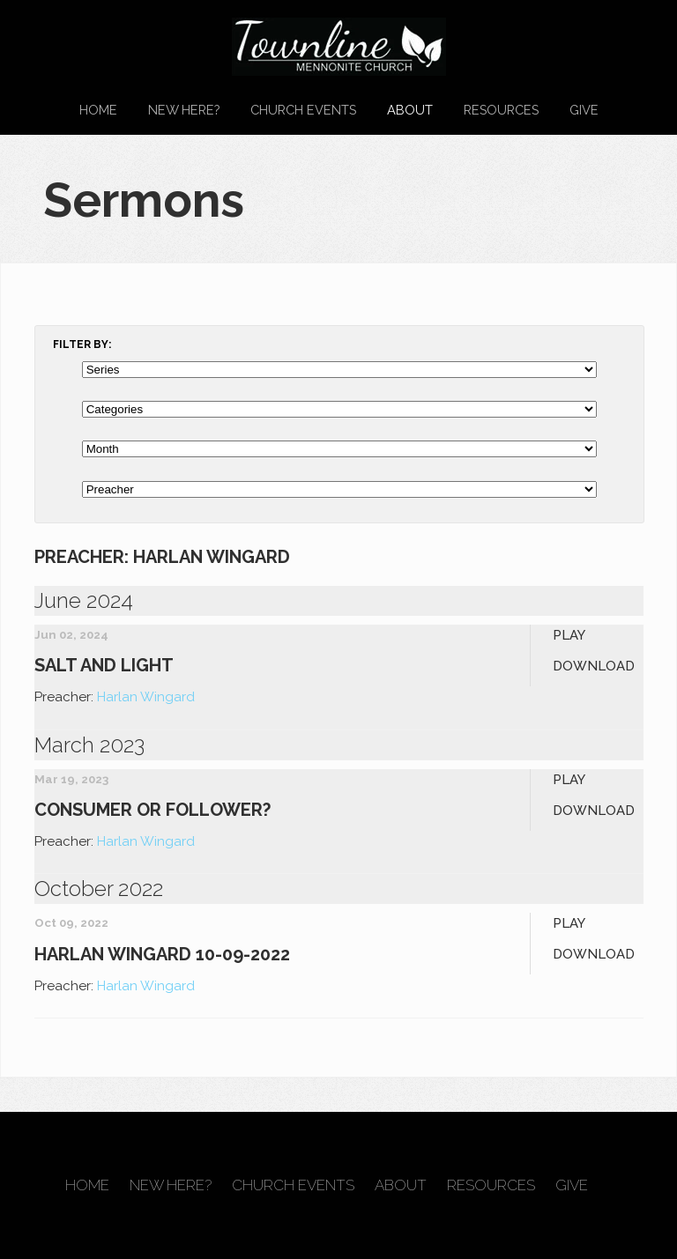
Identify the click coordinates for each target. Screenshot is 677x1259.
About (410, 109)
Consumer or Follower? (152, 809)
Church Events (303, 109)
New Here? (183, 109)
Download (594, 666)
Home (98, 109)
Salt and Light (104, 665)
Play (569, 635)
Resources (501, 109)
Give (584, 109)
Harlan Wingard (146, 697)
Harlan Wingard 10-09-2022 (162, 954)
